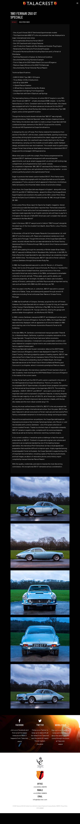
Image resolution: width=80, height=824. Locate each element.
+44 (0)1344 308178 (40, 787)
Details (14, 22)
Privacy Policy (64, 806)
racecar (42, 808)
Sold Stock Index (24, 22)
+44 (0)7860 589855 (40, 793)
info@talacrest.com (40, 799)
